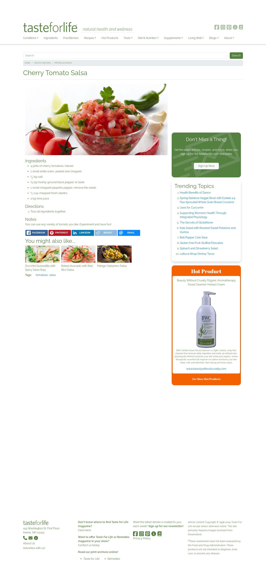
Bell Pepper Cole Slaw (194, 237)
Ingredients (51, 38)
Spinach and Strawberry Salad (199, 248)
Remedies (114, 558)
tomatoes (42, 275)
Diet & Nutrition (147, 38)
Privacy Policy (142, 538)
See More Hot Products (206, 379)
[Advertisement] (133, 9)
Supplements (172, 38)
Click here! (84, 530)
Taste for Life (91, 558)
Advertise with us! (34, 548)
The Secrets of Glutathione (196, 222)
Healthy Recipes (42, 63)
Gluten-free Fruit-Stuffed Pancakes (201, 243)
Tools (127, 38)
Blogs (212, 38)
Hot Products (109, 38)
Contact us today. (89, 545)
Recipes (89, 38)
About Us (29, 543)
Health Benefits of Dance (195, 192)
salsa (52, 275)
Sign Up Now (206, 166)
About (228, 38)
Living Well (195, 38)
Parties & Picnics (63, 63)
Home (27, 63)
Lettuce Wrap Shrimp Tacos (197, 253)
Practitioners (71, 38)
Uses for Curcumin (191, 207)
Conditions (29, 38)
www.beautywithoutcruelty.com (206, 368)
